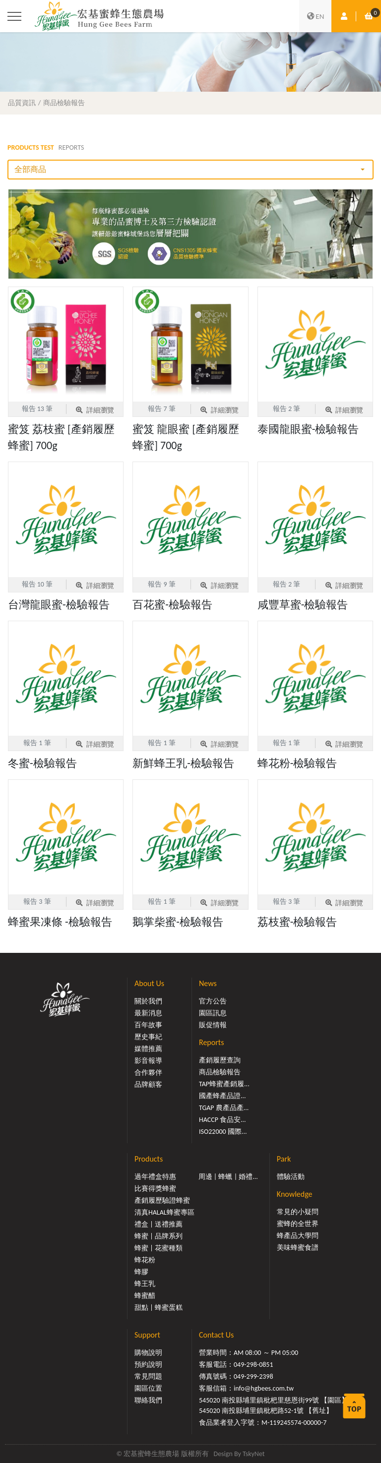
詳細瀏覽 (94, 410)
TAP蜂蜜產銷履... (224, 1084)
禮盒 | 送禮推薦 (158, 1224)
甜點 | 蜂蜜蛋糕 (158, 1307)
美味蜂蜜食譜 (297, 1247)
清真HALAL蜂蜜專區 (164, 1212)
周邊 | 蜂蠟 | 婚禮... (228, 1176)
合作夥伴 (148, 1072)
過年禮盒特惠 (155, 1176)
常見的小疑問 (297, 1212)
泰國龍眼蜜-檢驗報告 (308, 429)
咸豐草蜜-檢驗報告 (302, 604)
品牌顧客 (148, 1084)
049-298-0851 (253, 1364)
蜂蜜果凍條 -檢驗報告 (60, 922)
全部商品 (30, 169)
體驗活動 (291, 1176)
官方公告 (213, 1001)
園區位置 (148, 1388)
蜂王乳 (144, 1284)
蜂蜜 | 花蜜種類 (158, 1248)
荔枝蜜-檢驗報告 (297, 922)
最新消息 (148, 1013)
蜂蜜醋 (144, 1295)
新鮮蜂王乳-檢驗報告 (183, 763)
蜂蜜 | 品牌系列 (158, 1236)
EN (315, 16)
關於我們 (148, 1001)
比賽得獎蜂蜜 (155, 1188)
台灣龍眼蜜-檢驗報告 (59, 604)
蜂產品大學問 (297, 1235)
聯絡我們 (148, 1400)
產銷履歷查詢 (220, 1060)
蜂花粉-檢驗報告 (297, 763)
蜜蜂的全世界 (297, 1224)
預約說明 (148, 1364)
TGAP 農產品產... (224, 1108)
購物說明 (148, 1352)
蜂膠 (141, 1272)
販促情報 (213, 1025)
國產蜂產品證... (222, 1096)
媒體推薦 (148, 1049)
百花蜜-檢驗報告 (172, 604)
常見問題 (148, 1376)
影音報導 (148, 1060)
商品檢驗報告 (64, 102)
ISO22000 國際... (223, 1131)
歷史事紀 (148, 1037)
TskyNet (254, 1454)
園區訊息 (213, 1013)
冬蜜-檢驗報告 (42, 763)
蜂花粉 (144, 1260)
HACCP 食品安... (222, 1119)
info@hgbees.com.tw (264, 1388)
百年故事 (148, 1025)
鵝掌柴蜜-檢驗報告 (177, 922)
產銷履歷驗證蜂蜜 (162, 1200)
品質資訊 (22, 102)
